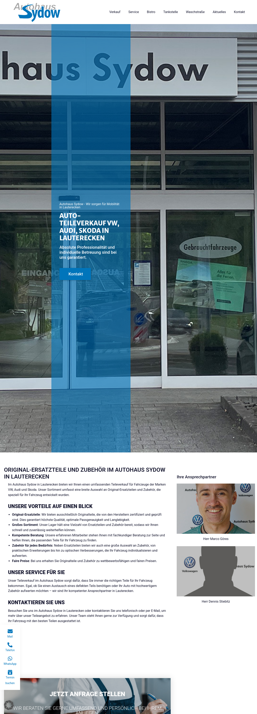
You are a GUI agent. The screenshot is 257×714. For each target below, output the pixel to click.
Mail (10, 636)
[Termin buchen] (10, 672)
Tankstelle (170, 12)
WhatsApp (10, 663)
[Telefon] (9, 644)
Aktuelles (219, 12)
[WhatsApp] (9, 658)
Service (133, 12)
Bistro (151, 12)
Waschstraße (195, 12)
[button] (9, 705)
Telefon (10, 650)
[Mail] (10, 631)
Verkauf (114, 12)
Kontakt (239, 12)
